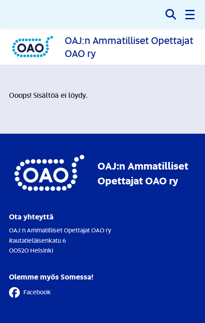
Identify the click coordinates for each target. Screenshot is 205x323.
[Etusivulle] (102, 46)
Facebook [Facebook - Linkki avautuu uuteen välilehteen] (30, 292)
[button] (190, 14)
